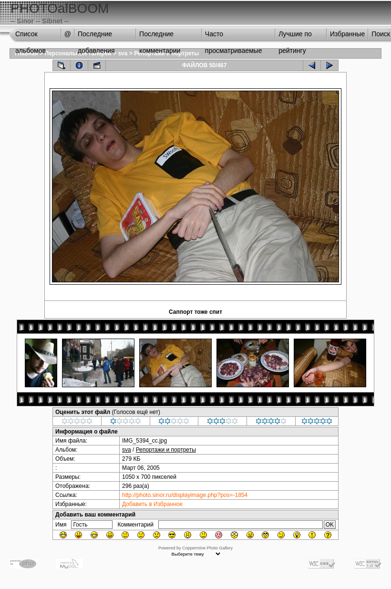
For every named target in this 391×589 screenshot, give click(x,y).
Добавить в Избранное (152, 504)
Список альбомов (30, 36)
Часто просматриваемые (233, 36)
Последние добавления (96, 36)
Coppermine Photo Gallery (207, 548)
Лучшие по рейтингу (295, 36)
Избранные (347, 34)
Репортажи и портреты (166, 449)
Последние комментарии (159, 36)
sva (122, 53)
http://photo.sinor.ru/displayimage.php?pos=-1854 (184, 495)
